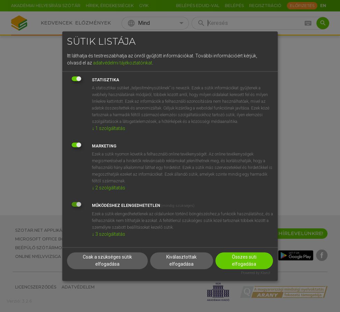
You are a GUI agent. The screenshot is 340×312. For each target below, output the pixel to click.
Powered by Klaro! (255, 273)
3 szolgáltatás (108, 234)
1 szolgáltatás (108, 128)
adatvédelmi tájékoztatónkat (122, 63)
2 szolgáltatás (108, 188)
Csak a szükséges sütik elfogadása (107, 260)
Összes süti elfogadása (244, 260)
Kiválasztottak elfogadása (181, 260)
